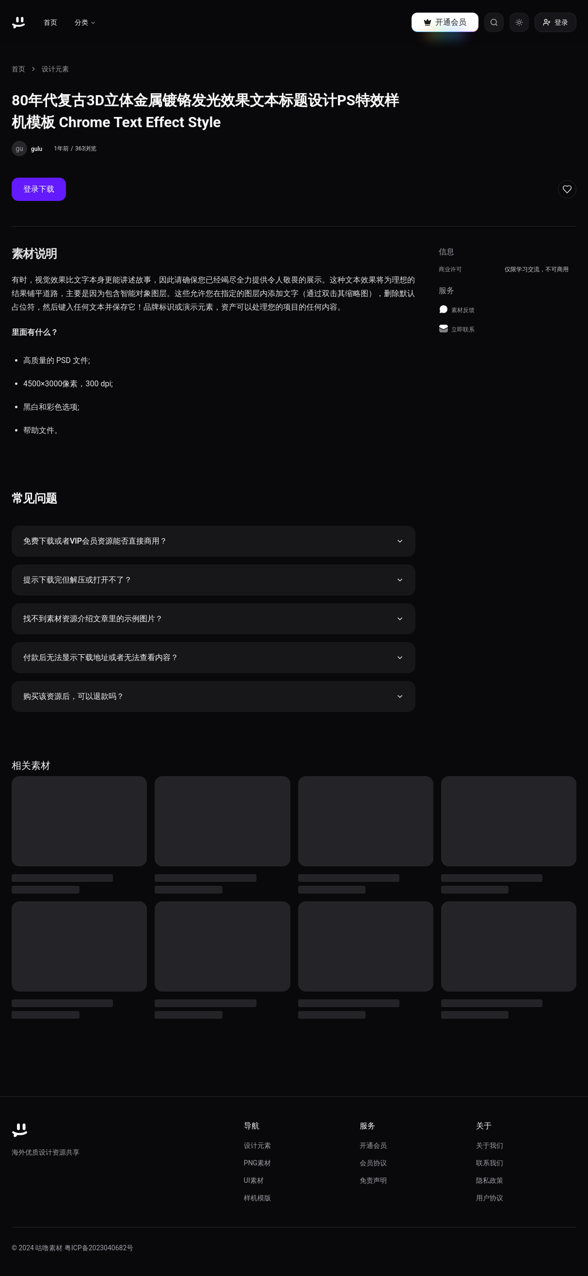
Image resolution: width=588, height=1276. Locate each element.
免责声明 (373, 1180)
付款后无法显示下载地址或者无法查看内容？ (213, 657)
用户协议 (489, 1198)
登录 (555, 22)
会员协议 (373, 1163)
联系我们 (489, 1163)
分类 (85, 22)
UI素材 (254, 1180)
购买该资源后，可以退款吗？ (213, 696)
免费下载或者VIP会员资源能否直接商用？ (213, 541)
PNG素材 (257, 1163)
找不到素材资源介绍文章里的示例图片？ (213, 618)
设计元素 (55, 69)
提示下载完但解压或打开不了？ (213, 579)
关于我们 (489, 1145)
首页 (50, 22)
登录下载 (38, 189)
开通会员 (373, 1145)
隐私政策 (489, 1180)
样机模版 (257, 1198)
